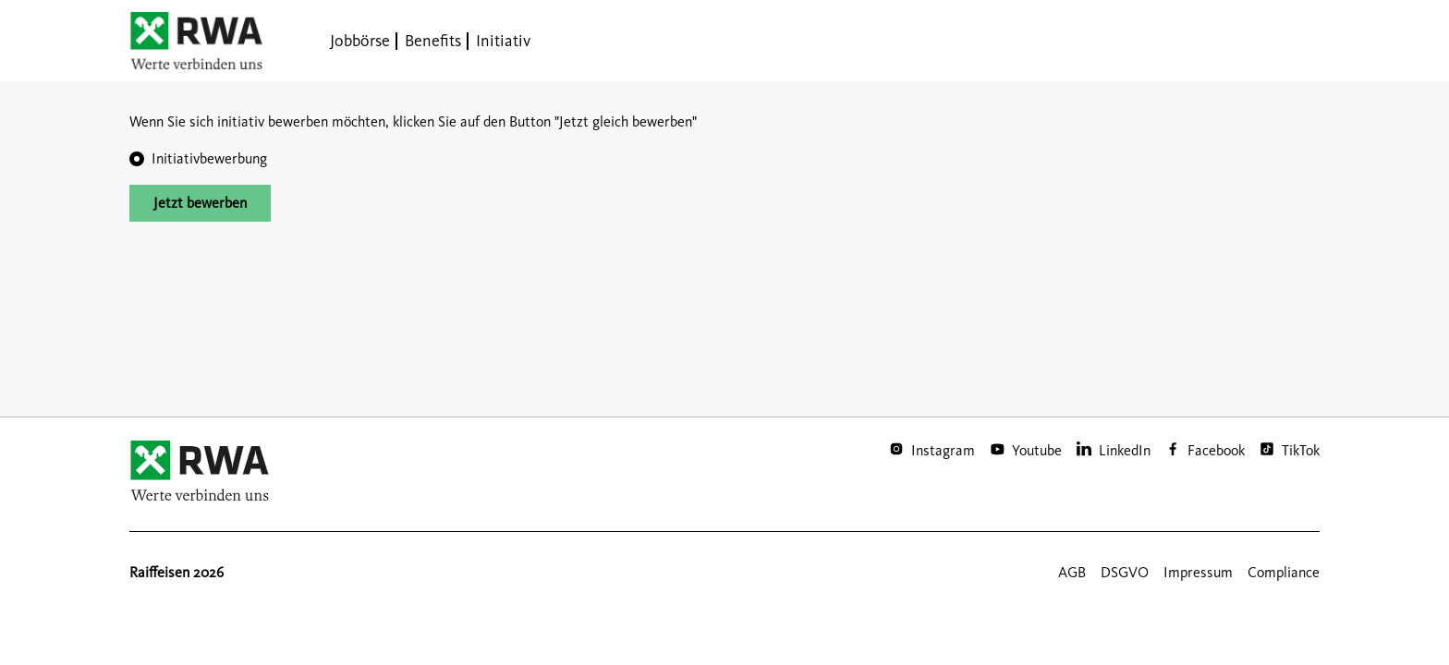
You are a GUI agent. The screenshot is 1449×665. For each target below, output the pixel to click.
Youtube (1037, 450)
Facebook (1216, 450)
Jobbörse (360, 40)
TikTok (1301, 450)
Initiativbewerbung (209, 158)
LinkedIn (1125, 450)
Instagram (943, 450)
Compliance (1284, 572)
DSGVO (1125, 572)
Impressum (1198, 572)
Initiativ (503, 40)
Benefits (433, 40)
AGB (1072, 572)
